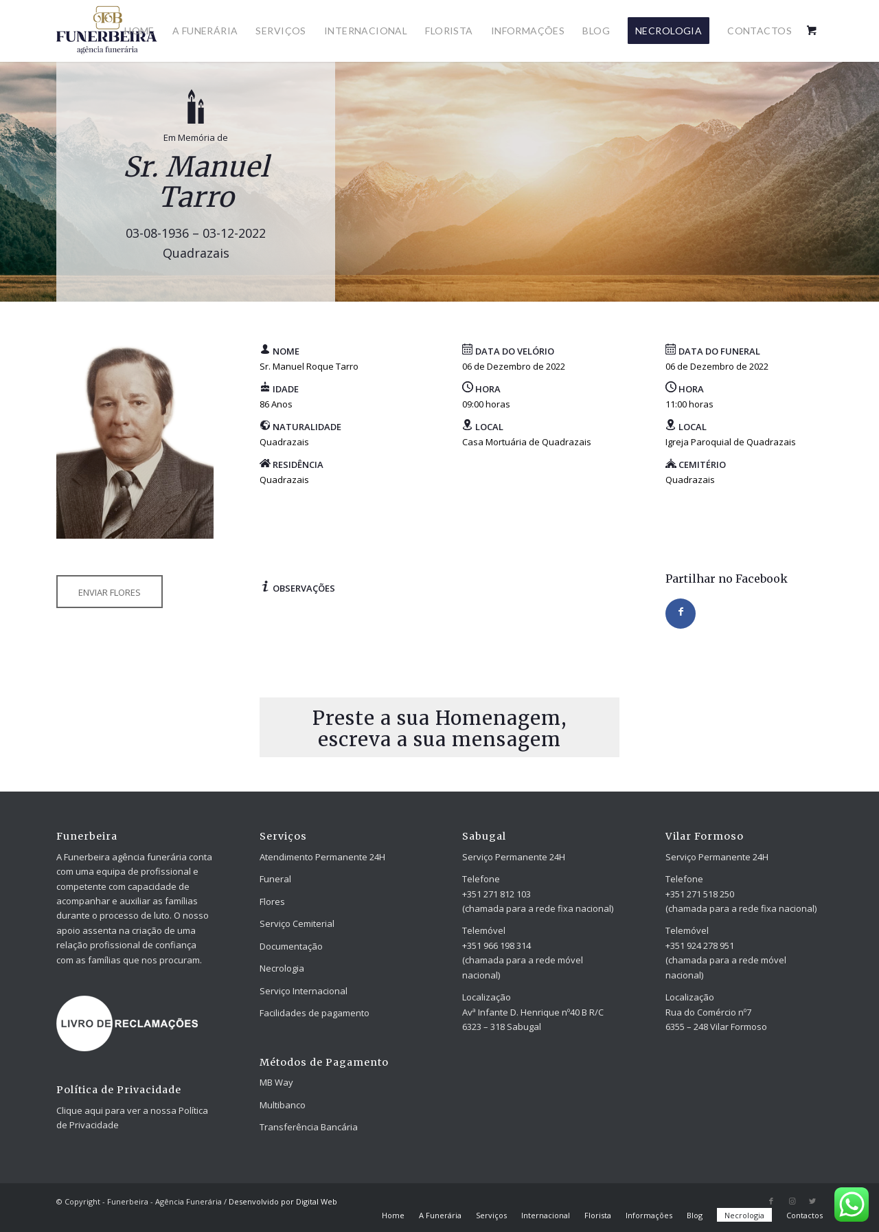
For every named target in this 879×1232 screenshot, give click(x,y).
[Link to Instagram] (791, 1201)
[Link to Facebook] (771, 1201)
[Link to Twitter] (812, 1201)
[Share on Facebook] (680, 613)
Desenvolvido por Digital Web (283, 1201)
